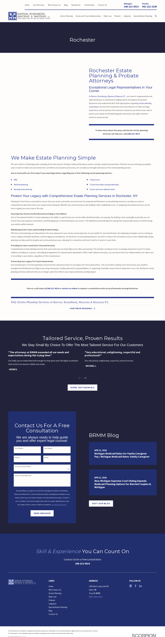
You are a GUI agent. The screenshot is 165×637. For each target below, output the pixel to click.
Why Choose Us (54, 5)
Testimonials (89, 5)
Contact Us (102, 5)
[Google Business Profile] (130, 586)
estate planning (145, 103)
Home (27, 5)
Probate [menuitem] (117, 16)
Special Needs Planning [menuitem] (143, 16)
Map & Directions (96, 597)
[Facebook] (135, 586)
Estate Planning (55, 593)
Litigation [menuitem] (127, 16)
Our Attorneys (38, 5)
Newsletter (76, 5)
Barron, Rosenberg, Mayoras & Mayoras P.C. (108, 96)
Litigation (52, 603)
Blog (66, 5)
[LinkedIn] (140, 586)
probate (95, 107)
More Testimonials (82, 387)
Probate (52, 600)
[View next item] (85, 377)
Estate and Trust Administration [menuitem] (88, 16)
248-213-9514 (131, 6)
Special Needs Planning (58, 607)
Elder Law (52, 597)
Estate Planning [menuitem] (66, 16)
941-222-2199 (149, 6)
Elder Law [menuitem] (108, 16)
